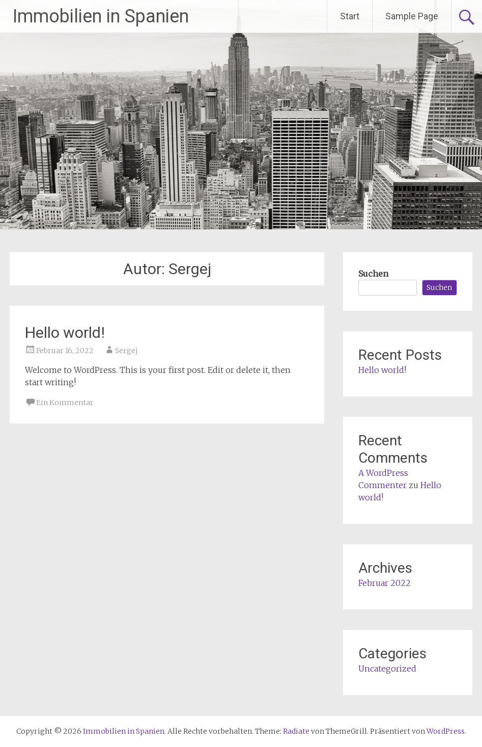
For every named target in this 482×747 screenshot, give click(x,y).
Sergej (126, 350)
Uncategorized (387, 668)
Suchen (373, 274)
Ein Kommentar (65, 402)
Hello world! (65, 332)
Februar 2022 (384, 583)
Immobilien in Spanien (101, 16)
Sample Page (411, 16)
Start (349, 16)
